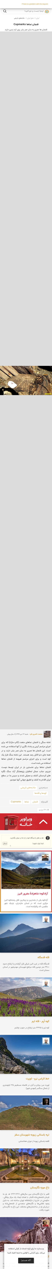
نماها (26, 802)
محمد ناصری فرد (36, 734)
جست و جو (4, 11)
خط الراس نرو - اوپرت (37, 1079)
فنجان (35, 802)
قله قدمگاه (43, 957)
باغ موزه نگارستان (39, 1187)
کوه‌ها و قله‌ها (40, 793)
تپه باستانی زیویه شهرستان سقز (31, 1135)
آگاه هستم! (26, 1260)
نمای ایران (30, 18)
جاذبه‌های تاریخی (19, 18)
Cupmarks (16, 802)
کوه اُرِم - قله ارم (40, 1021)
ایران (37, 18)
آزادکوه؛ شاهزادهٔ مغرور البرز (32, 894)
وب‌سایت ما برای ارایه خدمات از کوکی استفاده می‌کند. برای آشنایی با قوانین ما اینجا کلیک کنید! (26, 1250)
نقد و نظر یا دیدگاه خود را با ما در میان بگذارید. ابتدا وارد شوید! (27, 840)
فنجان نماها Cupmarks (26, 24)
